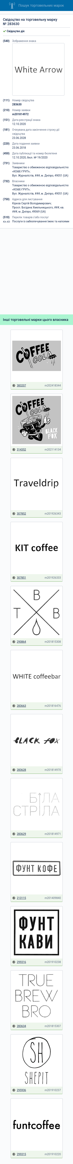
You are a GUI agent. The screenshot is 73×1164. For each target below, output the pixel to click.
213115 (19, 898)
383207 (19, 385)
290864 (19, 642)
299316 (19, 962)
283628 (19, 770)
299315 (19, 1154)
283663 (19, 706)
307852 (19, 513)
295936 (19, 1090)
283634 (19, 1026)
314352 (19, 449)
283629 (19, 834)
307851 (19, 577)
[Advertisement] (36, 271)
